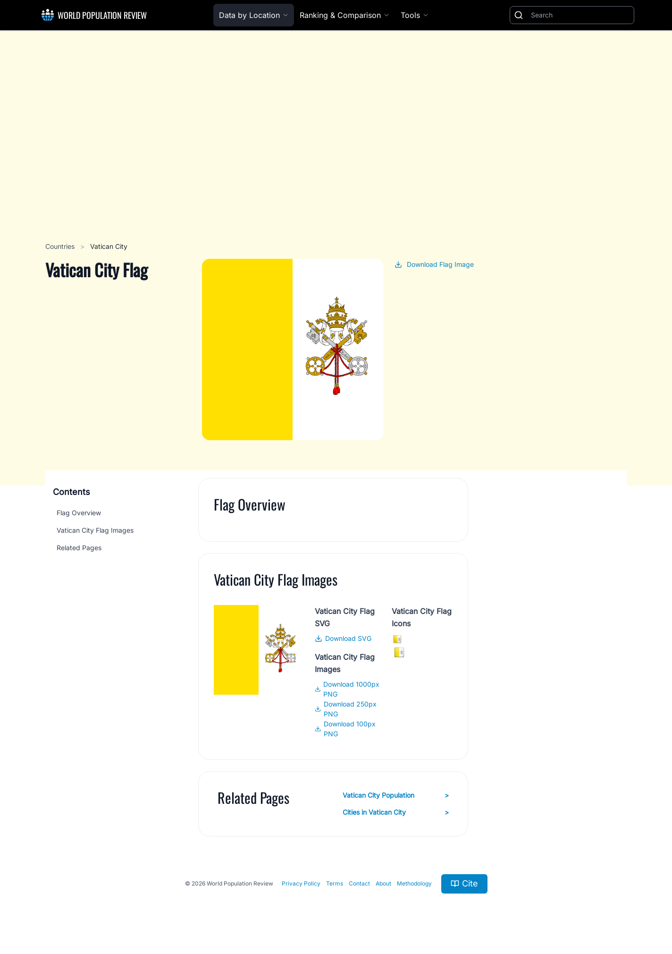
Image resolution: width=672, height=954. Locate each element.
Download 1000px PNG (347, 689)
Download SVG (343, 638)
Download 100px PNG (345, 729)
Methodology (414, 883)
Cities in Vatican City (396, 812)
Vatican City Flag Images (95, 530)
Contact (359, 883)
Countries (60, 246)
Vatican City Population (396, 795)
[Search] (580, 15)
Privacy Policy (301, 883)
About (383, 883)
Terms (334, 883)
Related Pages (79, 548)
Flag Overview (79, 513)
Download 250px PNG (346, 709)
